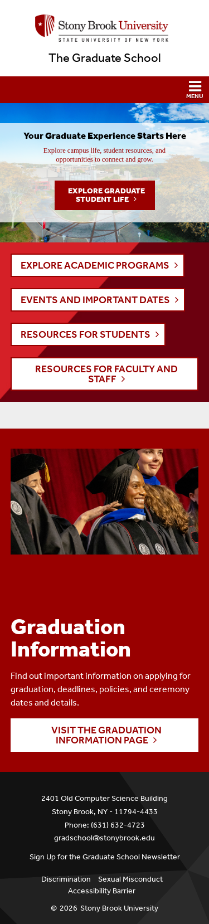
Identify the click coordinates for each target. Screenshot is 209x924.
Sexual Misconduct (130, 879)
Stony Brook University (119, 908)
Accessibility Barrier (101, 891)
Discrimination (66, 879)
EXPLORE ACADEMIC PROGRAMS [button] (95, 265)
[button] (104, 89)
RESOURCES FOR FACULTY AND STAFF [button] (106, 374)
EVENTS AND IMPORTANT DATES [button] (95, 300)
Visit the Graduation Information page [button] (106, 735)
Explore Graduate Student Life (106, 195)
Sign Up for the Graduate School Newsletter (105, 857)
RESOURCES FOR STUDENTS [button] (85, 334)
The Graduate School (104, 58)
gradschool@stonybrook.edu (104, 838)
